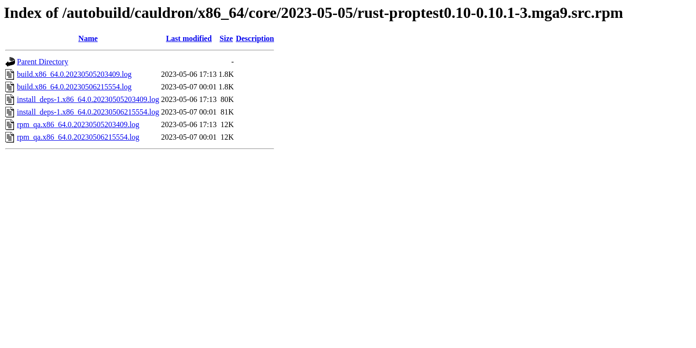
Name (88, 38)
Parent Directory (42, 62)
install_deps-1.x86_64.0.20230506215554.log (88, 112)
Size (226, 38)
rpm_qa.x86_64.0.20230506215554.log (78, 137)
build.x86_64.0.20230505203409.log (74, 74)
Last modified (189, 38)
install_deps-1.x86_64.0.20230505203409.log (88, 99)
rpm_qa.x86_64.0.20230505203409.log (78, 124)
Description (255, 38)
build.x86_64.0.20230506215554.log (74, 87)
